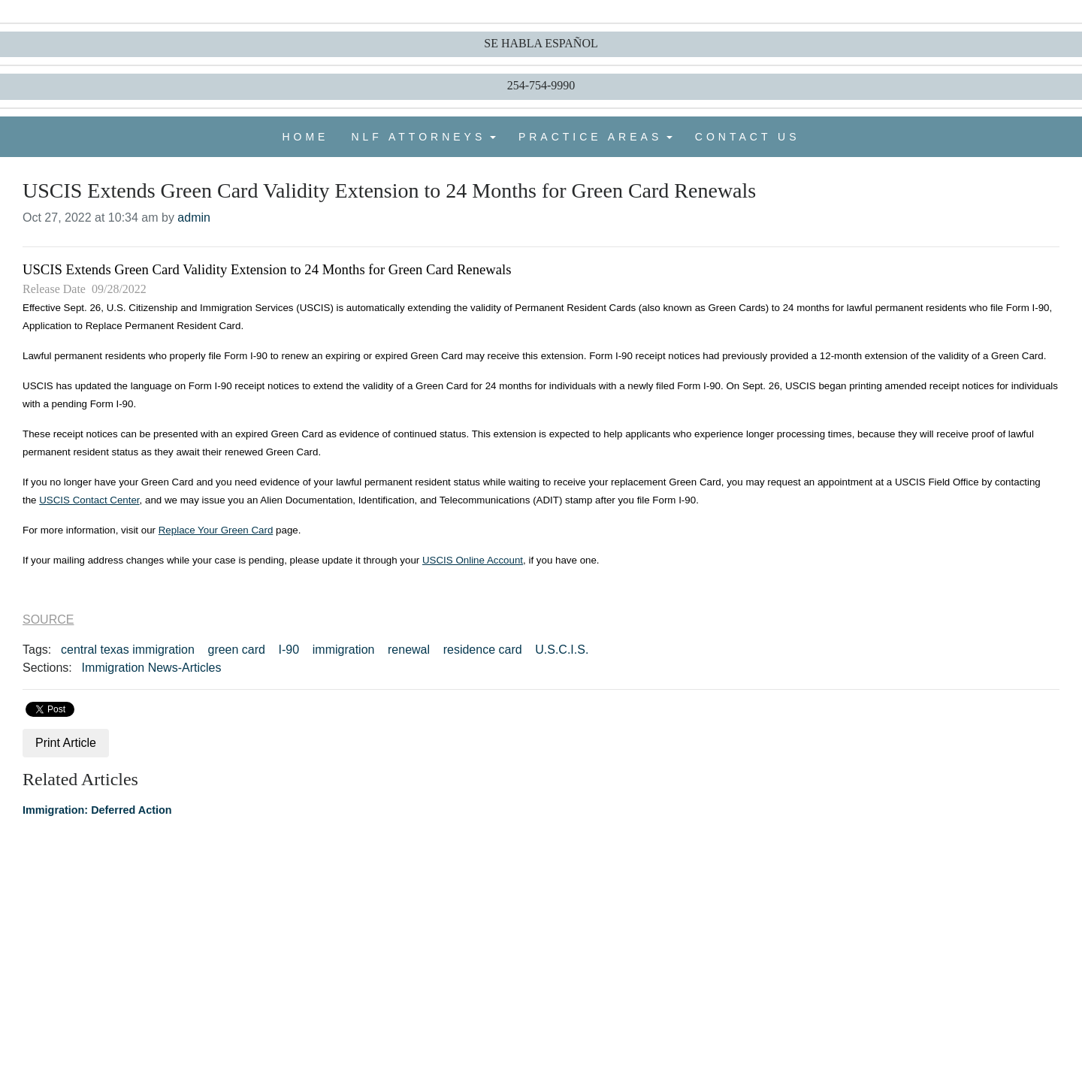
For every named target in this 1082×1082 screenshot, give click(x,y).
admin (193, 217)
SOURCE (48, 619)
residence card (482, 649)
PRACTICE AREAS (590, 137)
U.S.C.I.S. (561, 649)
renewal (409, 649)
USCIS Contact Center (89, 500)
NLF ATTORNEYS (418, 137)
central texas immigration (128, 649)
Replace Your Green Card (216, 530)
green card (236, 649)
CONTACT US (747, 137)
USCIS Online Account (472, 560)
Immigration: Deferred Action (97, 810)
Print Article (65, 742)
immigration (344, 649)
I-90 (289, 649)
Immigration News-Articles (152, 667)
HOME (305, 137)
